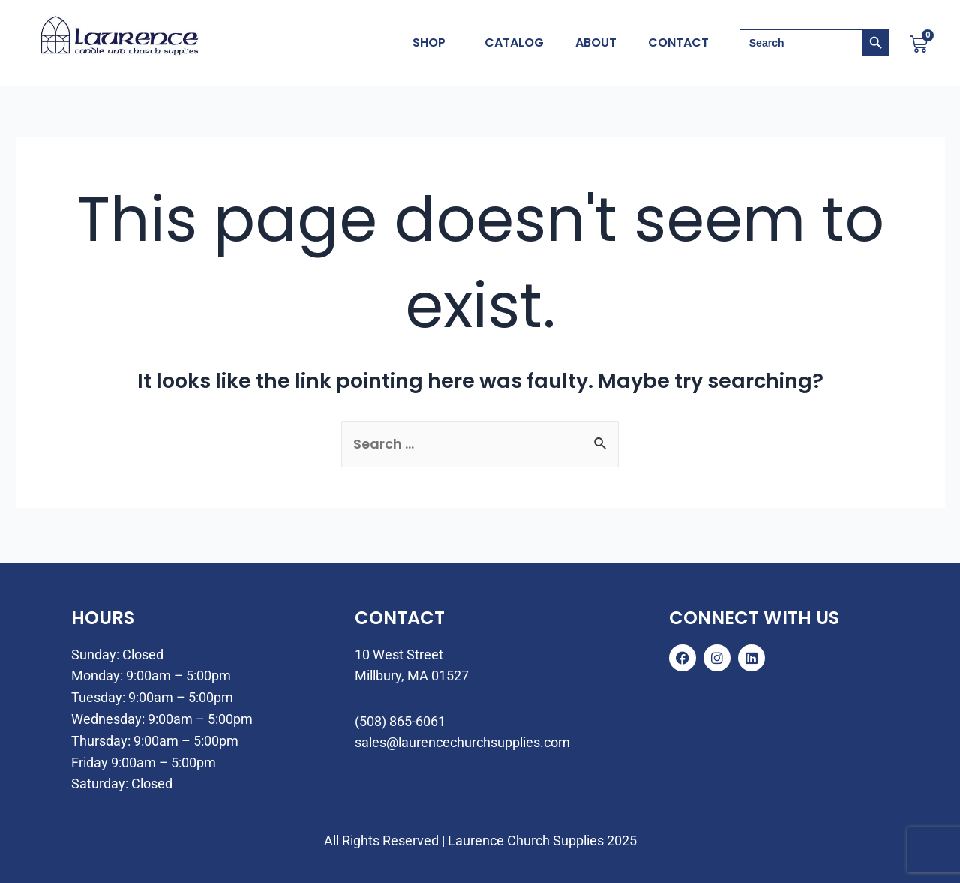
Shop (429, 43)
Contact (678, 43)
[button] (433, 43)
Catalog (514, 43)
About (595, 43)
